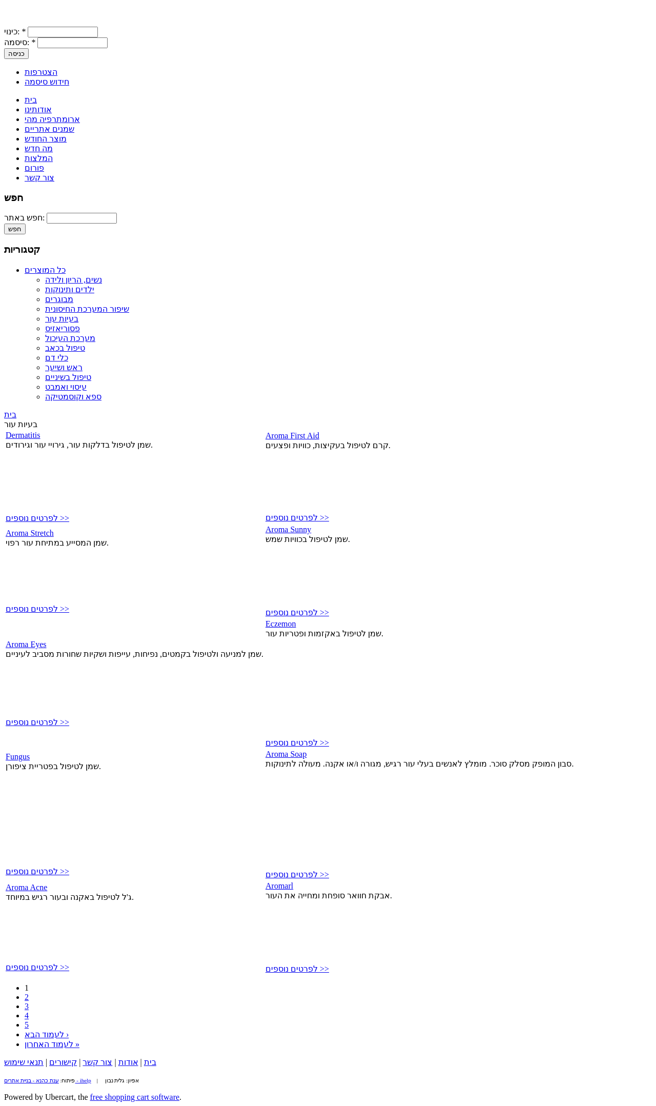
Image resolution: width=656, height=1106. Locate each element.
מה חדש (39, 148)
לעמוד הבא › (47, 1034)
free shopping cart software (135, 1097)
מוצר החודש (46, 138)
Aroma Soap (285, 754)
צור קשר (39, 177)
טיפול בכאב (65, 348)
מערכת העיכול (70, 338)
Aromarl (279, 885)
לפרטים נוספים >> (37, 518)
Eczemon (280, 623)
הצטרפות (41, 72)
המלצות (39, 158)
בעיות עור (61, 318)
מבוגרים (59, 299)
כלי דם (56, 357)
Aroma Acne (26, 887)
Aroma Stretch (30, 533)
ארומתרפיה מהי (52, 119)
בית (31, 99)
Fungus (18, 756)
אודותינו (38, 109)
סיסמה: (19, 42)
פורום (34, 168)
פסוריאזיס (62, 328)
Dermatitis (23, 435)
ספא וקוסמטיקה (73, 396)
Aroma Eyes (26, 644)
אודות (128, 1062)
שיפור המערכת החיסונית (87, 309)
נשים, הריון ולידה (73, 279)
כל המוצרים (45, 270)
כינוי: (15, 31)
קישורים (63, 1062)
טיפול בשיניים (68, 377)
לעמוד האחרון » (52, 1044)
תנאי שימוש (24, 1062)
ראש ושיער (64, 367)
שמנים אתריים (49, 129)
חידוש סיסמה (47, 81)
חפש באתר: (25, 217)
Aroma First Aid (292, 435)
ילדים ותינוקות (69, 289)
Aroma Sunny (288, 529)
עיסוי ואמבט (66, 387)
